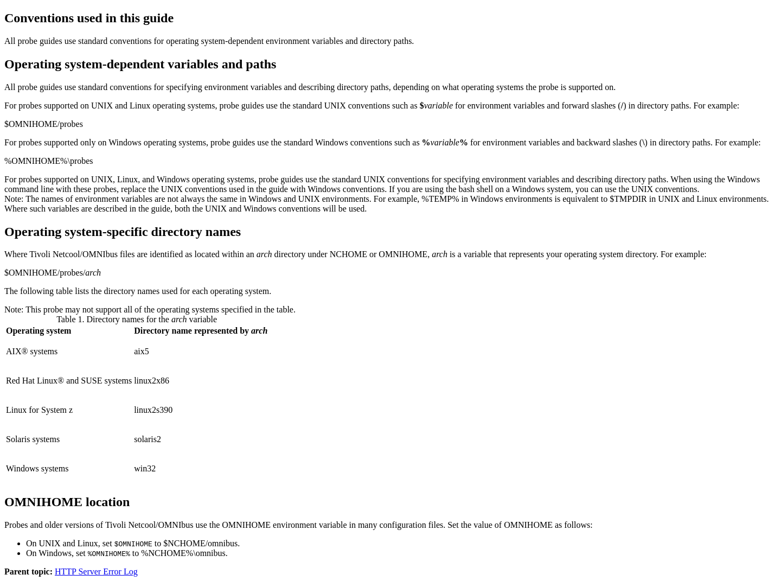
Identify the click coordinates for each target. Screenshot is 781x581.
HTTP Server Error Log (96, 571)
